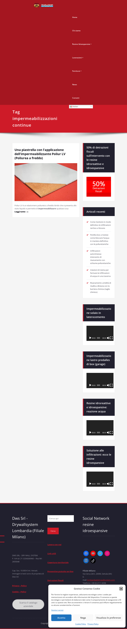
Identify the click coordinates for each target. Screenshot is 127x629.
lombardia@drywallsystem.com (101, 580)
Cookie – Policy (19, 591)
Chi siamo (76, 30)
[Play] (90, 337)
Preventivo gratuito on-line (60, 571)
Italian (74, 106)
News (74, 84)
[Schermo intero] (111, 337)
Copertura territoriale (58, 562)
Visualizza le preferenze (108, 617)
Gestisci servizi (57, 610)
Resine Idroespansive (81, 44)
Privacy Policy (93, 624)
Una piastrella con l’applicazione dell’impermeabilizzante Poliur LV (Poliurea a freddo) (40, 154)
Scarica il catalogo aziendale (28, 604)
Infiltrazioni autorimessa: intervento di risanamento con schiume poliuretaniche (100, 257)
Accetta (61, 617)
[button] (121, 588)
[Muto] (108, 337)
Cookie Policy (80, 624)
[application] (99, 333)
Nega (83, 617)
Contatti (75, 98)
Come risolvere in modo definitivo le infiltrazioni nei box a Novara (100, 225)
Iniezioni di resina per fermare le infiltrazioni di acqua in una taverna (100, 273)
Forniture (76, 71)
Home (74, 17)
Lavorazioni (77, 57)
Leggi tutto (20, 211)
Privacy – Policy (19, 585)
